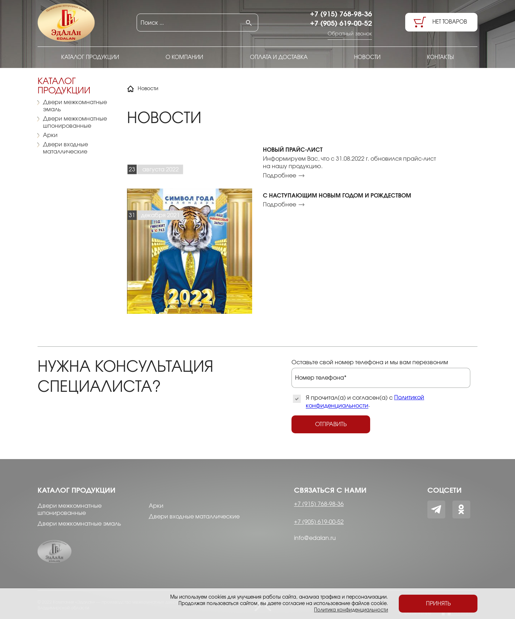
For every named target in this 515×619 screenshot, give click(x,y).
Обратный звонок (350, 33)
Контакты (440, 57)
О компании (184, 57)
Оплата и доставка (279, 57)
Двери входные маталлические (65, 148)
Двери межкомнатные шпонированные (75, 122)
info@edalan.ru (315, 538)
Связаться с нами (330, 490)
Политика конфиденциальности (351, 610)
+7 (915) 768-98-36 (341, 14)
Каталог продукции (90, 57)
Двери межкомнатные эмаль (75, 105)
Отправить (331, 424)
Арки (50, 135)
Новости (367, 57)
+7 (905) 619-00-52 (341, 23)
